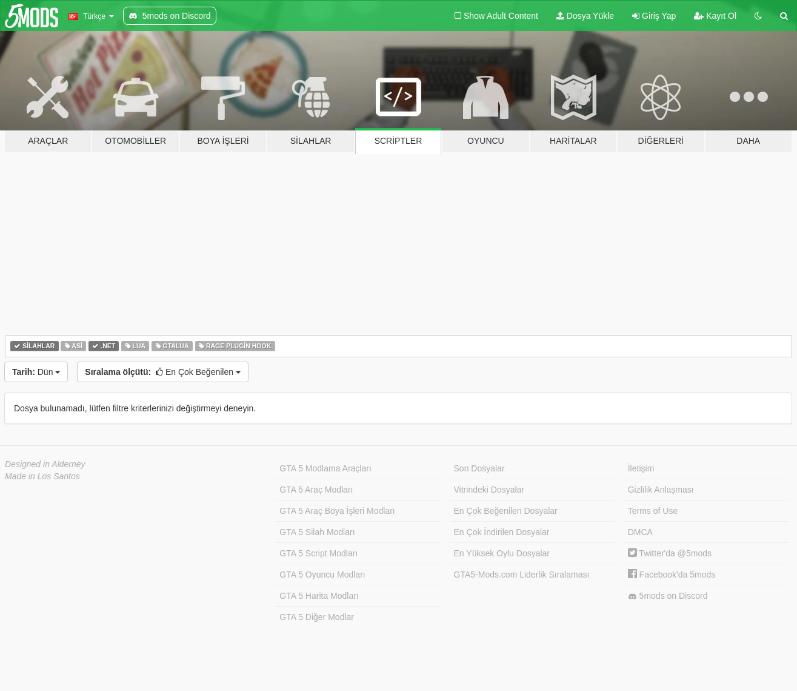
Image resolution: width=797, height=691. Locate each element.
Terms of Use (653, 511)
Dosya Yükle (585, 16)
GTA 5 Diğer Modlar (316, 617)
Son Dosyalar (479, 468)
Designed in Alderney (45, 464)
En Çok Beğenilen (163, 372)
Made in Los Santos (42, 476)
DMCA (640, 532)
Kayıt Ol (715, 16)
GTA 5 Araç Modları (316, 489)
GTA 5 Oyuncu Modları (322, 574)
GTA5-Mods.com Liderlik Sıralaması (522, 574)
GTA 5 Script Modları (318, 553)
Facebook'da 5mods (672, 574)
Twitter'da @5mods (670, 553)
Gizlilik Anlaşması (661, 489)
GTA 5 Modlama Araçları (325, 468)
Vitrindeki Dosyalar (489, 489)
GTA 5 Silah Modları (317, 532)
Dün (36, 372)
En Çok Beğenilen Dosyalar (506, 511)
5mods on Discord (668, 596)
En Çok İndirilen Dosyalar (502, 532)
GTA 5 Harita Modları (318, 596)
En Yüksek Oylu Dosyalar (502, 553)
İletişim (641, 468)
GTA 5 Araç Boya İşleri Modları (337, 511)
